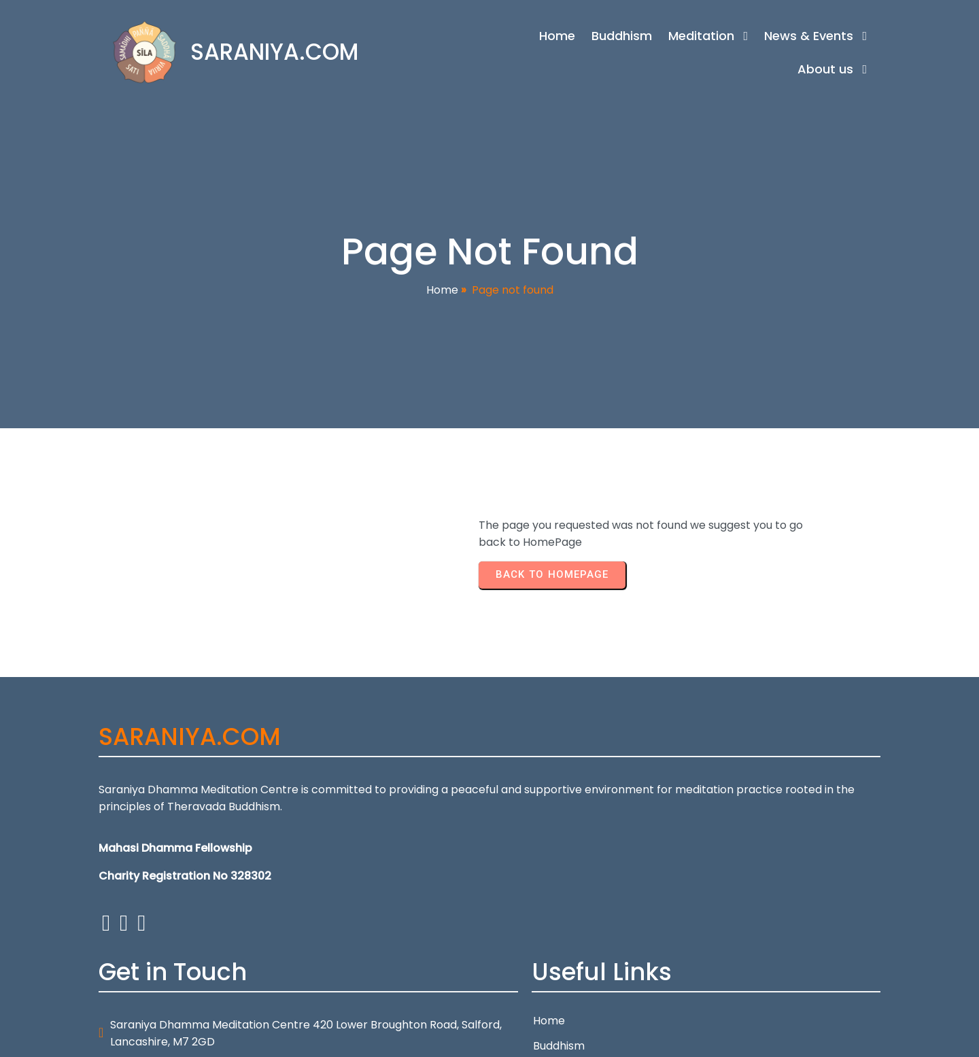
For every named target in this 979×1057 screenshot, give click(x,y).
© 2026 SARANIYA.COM (159, 1038)
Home (442, 291)
